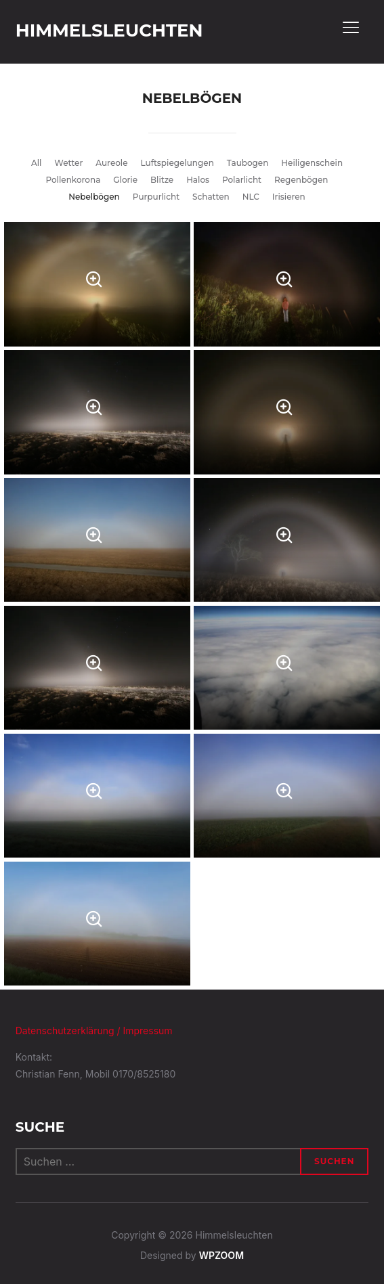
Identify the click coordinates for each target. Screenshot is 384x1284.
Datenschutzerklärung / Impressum (94, 1030)
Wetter (68, 163)
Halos (197, 180)
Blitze (161, 180)
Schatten (211, 197)
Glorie (125, 180)
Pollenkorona (72, 180)
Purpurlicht (156, 197)
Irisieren (288, 197)
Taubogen (248, 163)
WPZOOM (221, 1255)
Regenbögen (301, 180)
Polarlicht (241, 180)
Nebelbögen (94, 197)
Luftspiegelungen (176, 163)
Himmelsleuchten (109, 30)
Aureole (111, 163)
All (36, 163)
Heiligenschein (312, 163)
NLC (250, 197)
